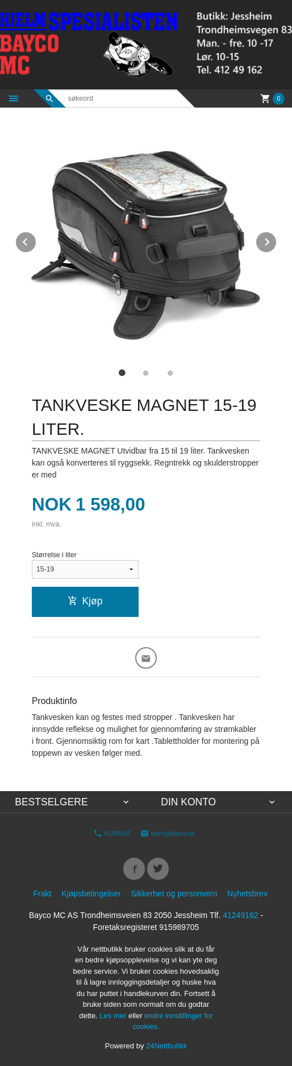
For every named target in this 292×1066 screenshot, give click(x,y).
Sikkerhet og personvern (174, 893)
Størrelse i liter (54, 555)
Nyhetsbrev (247, 893)
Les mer (113, 1015)
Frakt (42, 893)
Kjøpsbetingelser (90, 893)
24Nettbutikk (166, 1046)
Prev (36, 240)
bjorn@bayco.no (167, 833)
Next (276, 240)
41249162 (112, 833)
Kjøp (85, 601)
